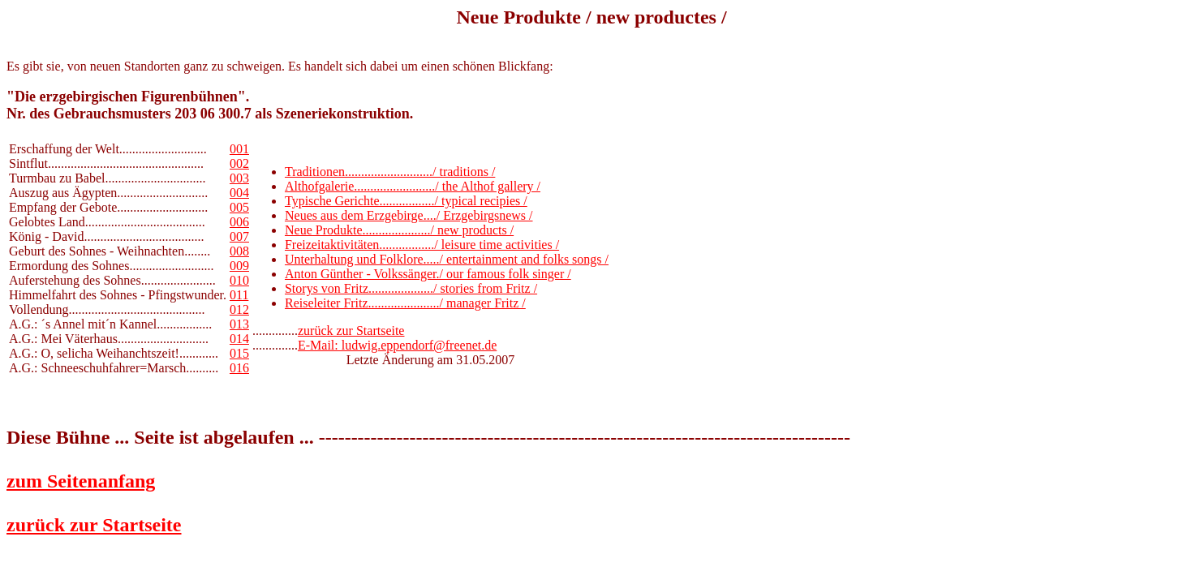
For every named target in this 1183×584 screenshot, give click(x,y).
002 (239, 163)
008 (239, 251)
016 (239, 368)
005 (239, 207)
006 (239, 222)
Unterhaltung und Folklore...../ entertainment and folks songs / (447, 259)
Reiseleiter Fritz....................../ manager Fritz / (405, 303)
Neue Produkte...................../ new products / (399, 230)
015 (239, 353)
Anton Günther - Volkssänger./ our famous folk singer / (428, 274)
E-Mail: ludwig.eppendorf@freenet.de (397, 345)
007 (239, 236)
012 (239, 309)
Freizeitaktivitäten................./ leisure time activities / (422, 244)
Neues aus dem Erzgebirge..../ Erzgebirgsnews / (409, 215)
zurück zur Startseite (351, 330)
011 (239, 295)
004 (239, 193)
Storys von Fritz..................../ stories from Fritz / (411, 288)
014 (239, 339)
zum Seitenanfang (80, 481)
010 (239, 280)
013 (239, 324)
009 (239, 266)
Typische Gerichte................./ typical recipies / (406, 201)
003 (239, 178)
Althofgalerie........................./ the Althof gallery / (412, 186)
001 (239, 149)
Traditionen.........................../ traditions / (390, 171)
